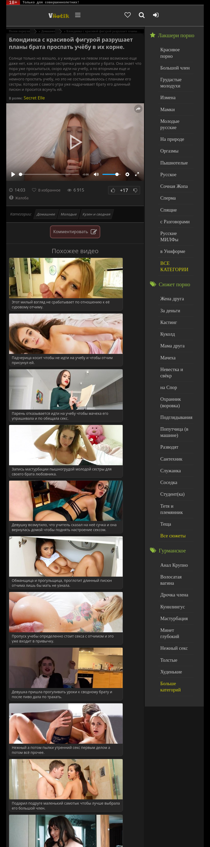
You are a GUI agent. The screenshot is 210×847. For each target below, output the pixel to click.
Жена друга (169, 256)
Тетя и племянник (175, 435)
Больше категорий (175, 579)
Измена (166, 86)
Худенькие (169, 568)
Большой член (172, 60)
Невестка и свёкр (174, 319)
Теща (164, 445)
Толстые (167, 557)
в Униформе (170, 212)
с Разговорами (172, 191)
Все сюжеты (170, 456)
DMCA (102, 829)
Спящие (167, 181)
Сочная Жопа (171, 160)
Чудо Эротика (31, 15)
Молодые (69, 214)
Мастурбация (171, 526)
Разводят (167, 382)
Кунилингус (170, 515)
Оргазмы (167, 128)
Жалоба (20, 198)
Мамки (166, 96)
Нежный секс (171, 547)
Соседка (167, 414)
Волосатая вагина (174, 494)
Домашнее (46, 214)
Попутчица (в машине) (171, 369)
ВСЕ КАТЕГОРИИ (171, 225)
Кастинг (167, 277)
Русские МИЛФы (174, 202)
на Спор (167, 330)
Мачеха (166, 309)
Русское (166, 149)
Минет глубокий (174, 536)
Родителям (37, 833)
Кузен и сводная (96, 214)
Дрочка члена (171, 505)
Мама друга (170, 298)
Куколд (166, 288)
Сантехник (169, 392)
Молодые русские (175, 107)
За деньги (168, 267)
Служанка (168, 403)
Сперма (166, 170)
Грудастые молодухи (169, 72)
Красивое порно (173, 49)
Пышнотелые (171, 139)
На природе (170, 117)
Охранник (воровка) (168, 342)
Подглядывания (173, 356)
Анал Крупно (171, 484)
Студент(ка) (170, 424)
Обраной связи (75, 837)
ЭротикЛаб (19, 829)
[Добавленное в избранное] (159, 15)
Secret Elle (34, 98)
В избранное (52, 190)
